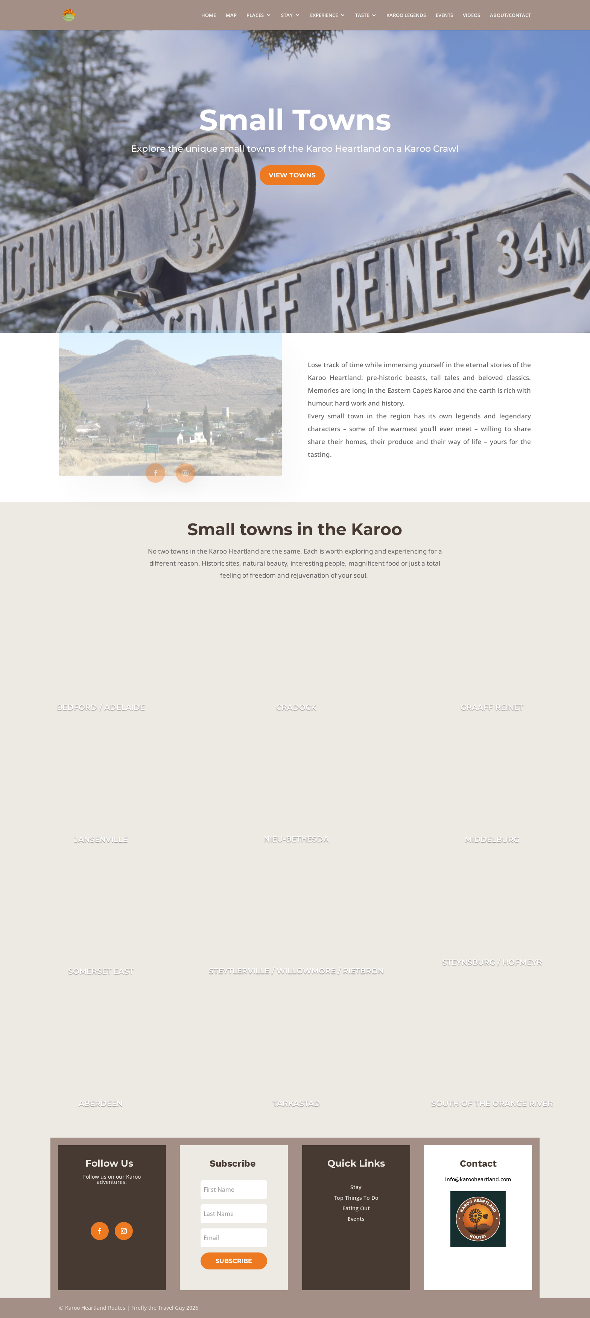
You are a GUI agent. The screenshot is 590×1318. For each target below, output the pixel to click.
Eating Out (356, 1208)
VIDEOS (471, 15)
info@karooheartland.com (478, 1179)
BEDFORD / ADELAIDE (101, 707)
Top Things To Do (356, 1197)
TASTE (362, 15)
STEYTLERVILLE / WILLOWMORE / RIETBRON (296, 970)
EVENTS (444, 15)
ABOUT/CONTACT (510, 15)
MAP (231, 15)
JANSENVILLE (101, 839)
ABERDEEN (101, 1103)
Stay (356, 1187)
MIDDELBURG (492, 839)
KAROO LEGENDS (406, 15)
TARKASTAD (296, 1103)
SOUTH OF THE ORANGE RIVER (492, 1103)
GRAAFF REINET (492, 707)
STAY (287, 15)
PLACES (255, 15)
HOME (208, 15)
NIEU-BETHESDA (296, 839)
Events (356, 1218)
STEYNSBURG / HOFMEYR (492, 962)
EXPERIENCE (324, 15)
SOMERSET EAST (101, 971)
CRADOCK (296, 707)
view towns (292, 175)
